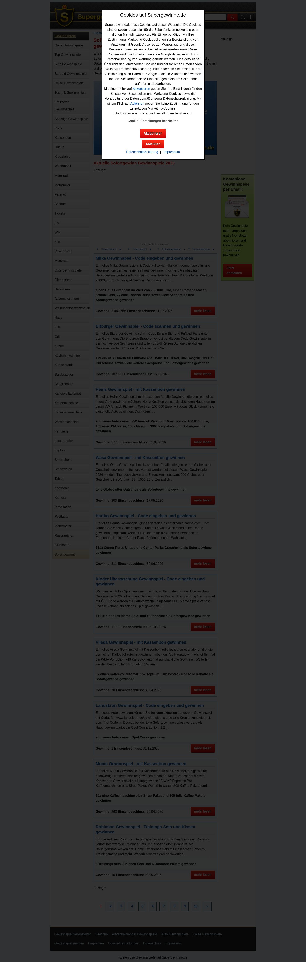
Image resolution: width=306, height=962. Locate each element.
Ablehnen (137, 103)
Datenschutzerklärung (142, 152)
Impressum (172, 152)
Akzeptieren (141, 88)
